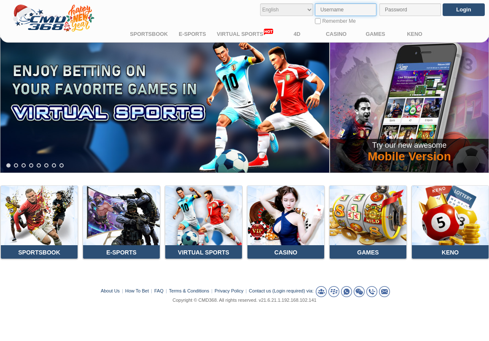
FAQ (159, 290)
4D (296, 34)
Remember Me (335, 21)
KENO (414, 34)
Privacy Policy (229, 290)
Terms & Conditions (189, 290)
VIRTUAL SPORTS (245, 33)
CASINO (336, 34)
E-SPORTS (192, 34)
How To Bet (137, 290)
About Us (110, 290)
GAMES (375, 34)
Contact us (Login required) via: (281, 290)
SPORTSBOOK (149, 34)
